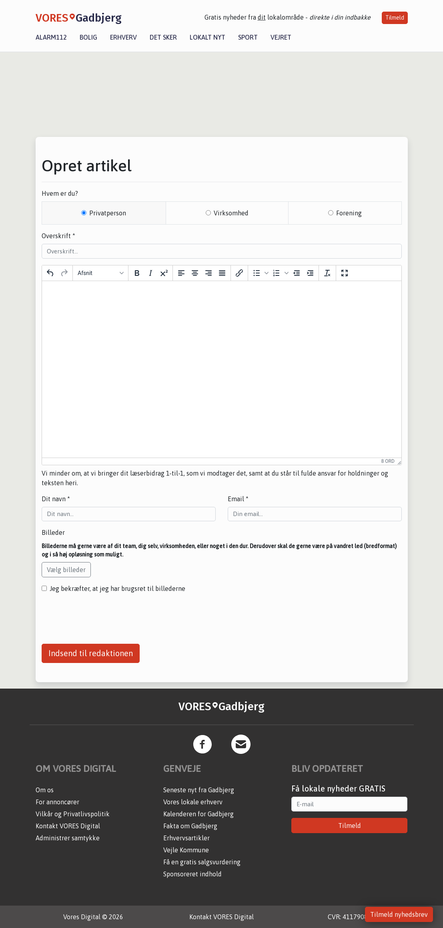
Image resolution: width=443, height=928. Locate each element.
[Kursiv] (150, 273)
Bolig (88, 37)
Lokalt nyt (207, 37)
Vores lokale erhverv (193, 801)
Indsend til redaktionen (90, 653)
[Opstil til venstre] (181, 273)
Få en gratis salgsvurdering (202, 862)
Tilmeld (394, 17)
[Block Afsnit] (100, 273)
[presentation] (102, 615)
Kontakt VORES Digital (68, 826)
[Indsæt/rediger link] (239, 273)
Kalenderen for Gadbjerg (198, 814)
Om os (45, 789)
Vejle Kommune (186, 850)
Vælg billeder (66, 569)
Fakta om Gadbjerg (190, 826)
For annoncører (57, 801)
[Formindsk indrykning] (296, 273)
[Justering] (222, 273)
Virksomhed (231, 213)
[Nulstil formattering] (327, 273)
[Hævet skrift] (164, 273)
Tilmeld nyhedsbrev (399, 914)
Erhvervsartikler (186, 838)
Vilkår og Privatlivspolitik (73, 814)
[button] (260, 273)
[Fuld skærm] (344, 273)
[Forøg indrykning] (310, 273)
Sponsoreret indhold (192, 874)
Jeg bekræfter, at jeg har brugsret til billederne (117, 588)
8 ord (388, 461)
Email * (238, 498)
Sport (248, 37)
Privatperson (107, 213)
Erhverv (123, 37)
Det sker (163, 37)
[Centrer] (195, 273)
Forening (349, 213)
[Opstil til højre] (208, 273)
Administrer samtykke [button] (68, 838)
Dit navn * (56, 498)
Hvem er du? (60, 193)
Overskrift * (58, 235)
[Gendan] (64, 273)
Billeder (53, 532)
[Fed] (137, 273)
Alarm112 (51, 37)
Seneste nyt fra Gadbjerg (198, 789)
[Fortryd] (50, 273)
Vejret (281, 37)
